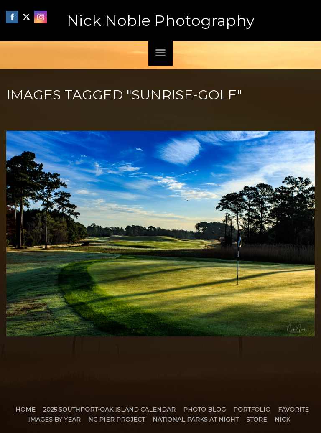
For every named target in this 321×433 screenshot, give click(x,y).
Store (256, 419)
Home (25, 409)
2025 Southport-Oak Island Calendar (109, 409)
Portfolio (251, 409)
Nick (282, 419)
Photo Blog (204, 409)
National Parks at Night (196, 419)
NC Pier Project (116, 419)
